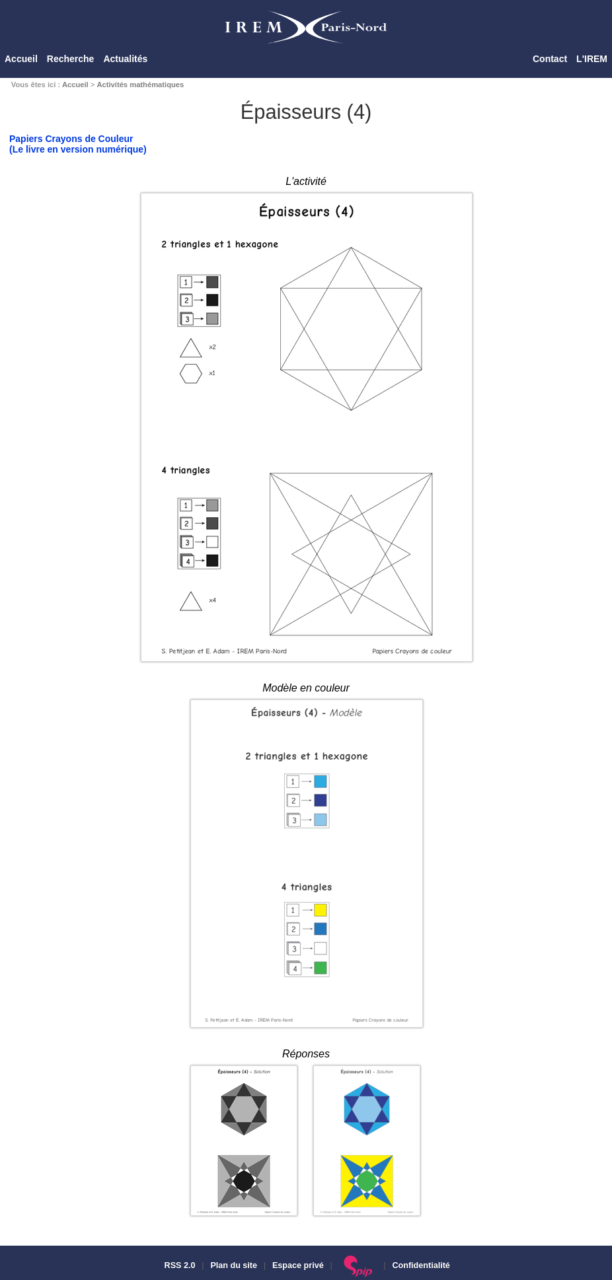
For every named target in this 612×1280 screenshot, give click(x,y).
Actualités (125, 58)
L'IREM (591, 58)
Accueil (21, 58)
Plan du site (233, 1265)
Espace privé (298, 1265)
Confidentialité (420, 1265)
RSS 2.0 (178, 1265)
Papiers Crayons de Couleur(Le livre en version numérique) (78, 144)
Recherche (71, 58)
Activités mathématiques (140, 85)
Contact (550, 58)
